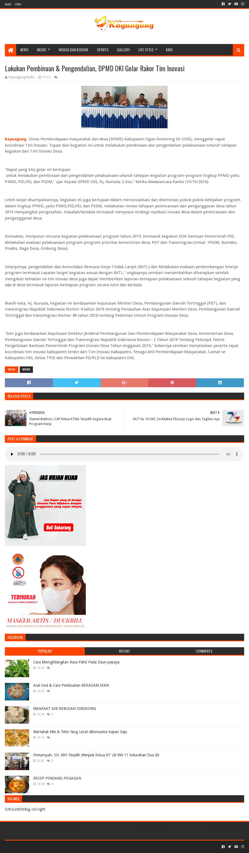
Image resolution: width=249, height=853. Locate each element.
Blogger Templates (66, 847)
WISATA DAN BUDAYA (73, 49)
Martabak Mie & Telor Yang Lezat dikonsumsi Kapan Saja (80, 732)
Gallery (123, 49)
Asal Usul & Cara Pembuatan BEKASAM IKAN (71, 685)
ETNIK (18, 4)
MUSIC (41, 49)
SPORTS (102, 49)
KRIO (169, 49)
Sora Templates (35, 847)
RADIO (8, 4)
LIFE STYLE (146, 49)
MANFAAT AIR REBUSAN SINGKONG (64, 708)
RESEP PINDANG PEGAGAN (57, 778)
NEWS (24, 49)
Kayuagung (15, 139)
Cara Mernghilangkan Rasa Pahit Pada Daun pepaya (76, 662)
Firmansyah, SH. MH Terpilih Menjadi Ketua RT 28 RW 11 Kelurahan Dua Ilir (96, 755)
